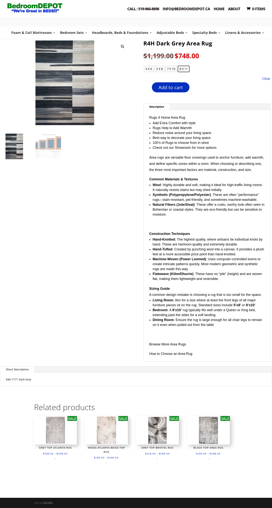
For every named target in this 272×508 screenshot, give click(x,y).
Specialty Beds (204, 32)
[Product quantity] (145, 89)
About (234, 9)
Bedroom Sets (72, 32)
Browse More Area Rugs (167, 344)
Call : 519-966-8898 (143, 9)
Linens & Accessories (243, 32)
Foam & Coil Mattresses (31, 32)
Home (219, 9)
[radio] (148, 69)
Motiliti (48, 503)
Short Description (17, 369)
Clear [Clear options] (266, 78)
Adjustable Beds (170, 32)
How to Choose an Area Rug (170, 354)
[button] (122, 46)
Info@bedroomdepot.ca (186, 9)
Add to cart (170, 87)
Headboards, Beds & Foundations (120, 32)
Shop (41, 13)
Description (156, 106)
